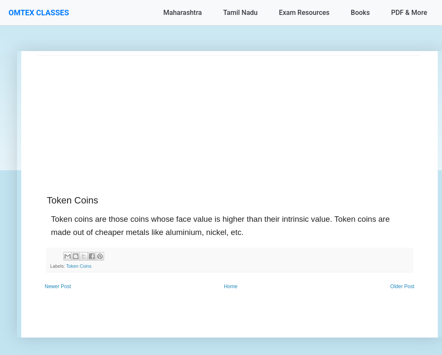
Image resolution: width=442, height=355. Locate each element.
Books (360, 13)
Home (231, 286)
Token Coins (78, 266)
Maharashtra (182, 13)
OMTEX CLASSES (38, 12)
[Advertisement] (229, 115)
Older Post (402, 286)
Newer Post (58, 286)
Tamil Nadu (240, 13)
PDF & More (409, 13)
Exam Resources (304, 13)
